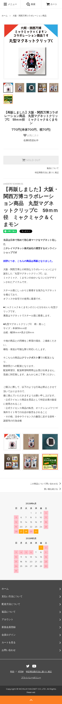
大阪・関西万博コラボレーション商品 (29, 16)
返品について (53, 168)
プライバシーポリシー (31, 677)
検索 (30, 4)
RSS (12, 671)
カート (51, 4)
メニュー (10, 4)
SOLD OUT (31, 160)
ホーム (5, 16)
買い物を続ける (53, 489)
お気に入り (31, 135)
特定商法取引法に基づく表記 (39, 671)
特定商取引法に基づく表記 (47, 172)
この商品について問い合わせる (46, 484)
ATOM (20, 671)
